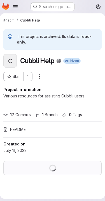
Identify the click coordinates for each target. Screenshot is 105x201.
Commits (17, 114)
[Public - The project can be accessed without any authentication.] (59, 61)
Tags (72, 114)
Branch (46, 114)
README (14, 129)
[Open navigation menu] (15, 6)
